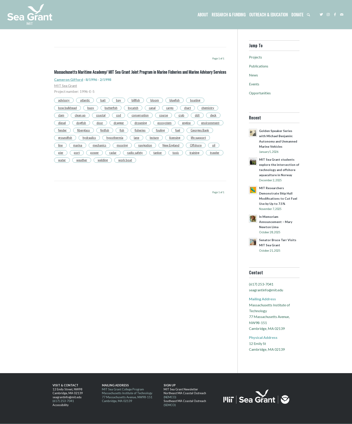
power (94, 152)
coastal (101, 115)
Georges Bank (200, 130)
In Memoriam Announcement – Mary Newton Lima (275, 222)
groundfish (65, 137)
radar (113, 152)
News (253, 75)
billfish (136, 100)
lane (136, 137)
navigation (145, 145)
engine (186, 123)
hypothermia (114, 137)
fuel (177, 130)
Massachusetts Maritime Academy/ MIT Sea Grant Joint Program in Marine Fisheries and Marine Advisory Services (140, 72)
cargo (170, 108)
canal (152, 108)
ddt (197, 115)
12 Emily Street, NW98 (67, 389)
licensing (174, 137)
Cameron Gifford (68, 79)
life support (198, 137)
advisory (64, 100)
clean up (80, 115)
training (194, 152)
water (62, 160)
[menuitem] (203, 14)
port (77, 152)
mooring (122, 145)
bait (103, 100)
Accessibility (61, 405)
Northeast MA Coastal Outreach (185, 393)
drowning (140, 123)
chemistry (207, 108)
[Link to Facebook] (335, 14)
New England (171, 145)
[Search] (308, 14)
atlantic (85, 100)
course (163, 115)
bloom (154, 100)
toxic (175, 152)
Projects (255, 57)
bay (118, 100)
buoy (90, 108)
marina (77, 145)
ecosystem (164, 123)
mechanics (99, 145)
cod (118, 115)
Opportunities (260, 93)
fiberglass (83, 130)
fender (62, 130)
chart (187, 108)
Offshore (196, 145)
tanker (157, 152)
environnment (210, 123)
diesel (62, 123)
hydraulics (89, 137)
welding (103, 160)
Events (254, 84)
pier (60, 152)
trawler (214, 152)
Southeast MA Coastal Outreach (185, 401)
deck (213, 115)
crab (181, 115)
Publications (258, 66)
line (60, 145)
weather (81, 160)
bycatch (133, 108)
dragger (119, 123)
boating (195, 100)
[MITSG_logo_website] (31, 14)
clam (61, 115)
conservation (140, 115)
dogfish (81, 123)
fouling (160, 130)
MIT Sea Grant (65, 85)
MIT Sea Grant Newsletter (181, 389)
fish (122, 130)
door (100, 123)
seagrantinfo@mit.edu (266, 290)
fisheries (140, 130)
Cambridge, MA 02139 (68, 393)
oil (213, 145)
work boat (125, 160)
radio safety (135, 152)
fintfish (104, 130)
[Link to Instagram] (328, 14)
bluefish (174, 100)
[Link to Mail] (341, 14)
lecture (154, 137)
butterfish (111, 108)
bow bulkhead (67, 108)
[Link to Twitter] (321, 14)
